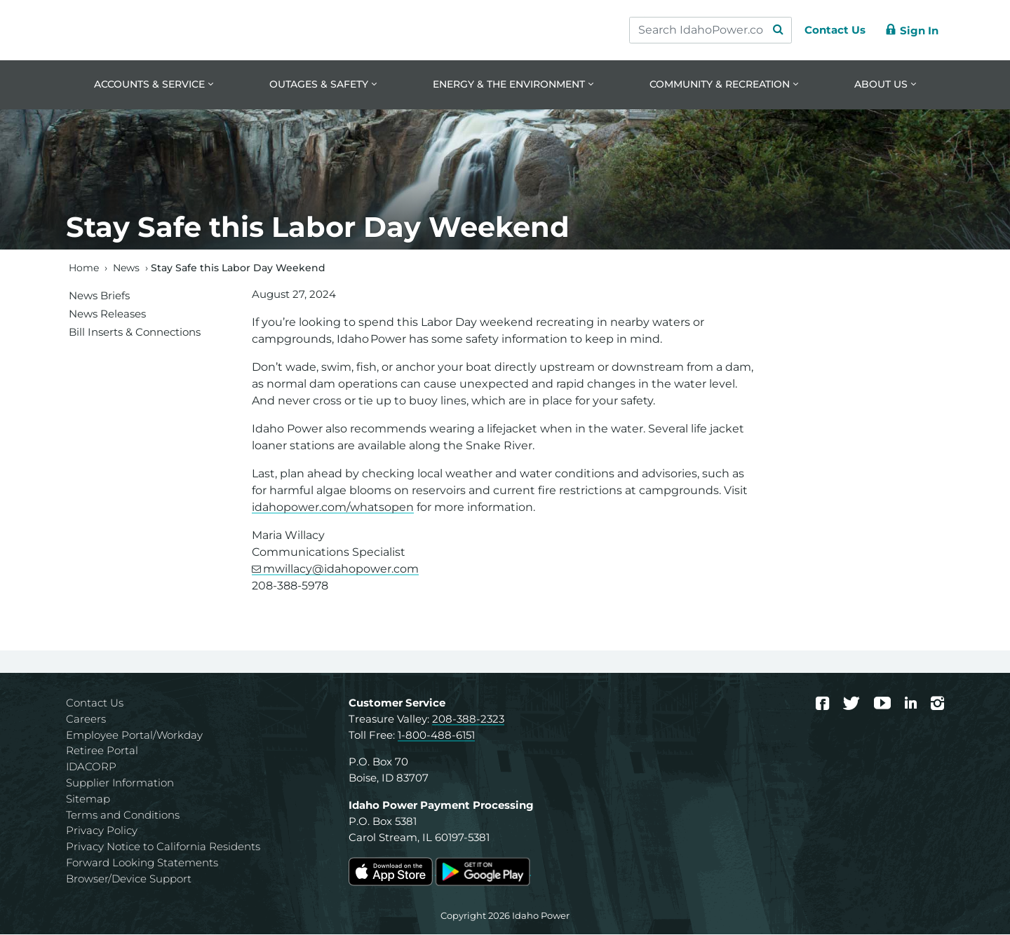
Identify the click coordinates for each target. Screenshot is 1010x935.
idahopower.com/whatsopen (333, 508)
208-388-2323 (468, 719)
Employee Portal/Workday (134, 735)
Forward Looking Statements (142, 864)
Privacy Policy (101, 831)
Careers (86, 719)
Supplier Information (120, 784)
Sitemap (88, 799)
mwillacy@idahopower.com (341, 570)
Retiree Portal (102, 751)
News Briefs (99, 296)
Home (84, 268)
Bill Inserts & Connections (135, 332)
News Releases (107, 314)
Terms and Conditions (123, 815)
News (126, 268)
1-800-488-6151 (436, 735)
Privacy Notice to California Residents (163, 847)
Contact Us (94, 704)
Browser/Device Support (128, 879)
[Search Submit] (772, 30)
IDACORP (91, 767)
